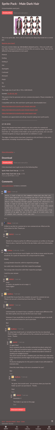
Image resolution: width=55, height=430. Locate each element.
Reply (5, 218)
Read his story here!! (8, 43)
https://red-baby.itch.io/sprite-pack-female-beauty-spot (20, 110)
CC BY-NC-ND (12, 93)
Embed (23, 421)
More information (8, 152)
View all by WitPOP (11, 421)
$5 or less (11, 423)
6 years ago (15, 223)
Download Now (7, 13)
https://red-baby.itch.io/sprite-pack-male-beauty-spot (19, 113)
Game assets (5, 423)
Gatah (9, 191)
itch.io (3, 421)
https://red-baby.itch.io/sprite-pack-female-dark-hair (19, 106)
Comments (38, 428)
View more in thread (17, 409)
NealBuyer (10, 294)
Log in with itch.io (7, 186)
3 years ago (14, 191)
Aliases (9, 223)
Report (18, 421)
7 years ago (17, 294)
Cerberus (9, 250)
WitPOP (11, 234)
